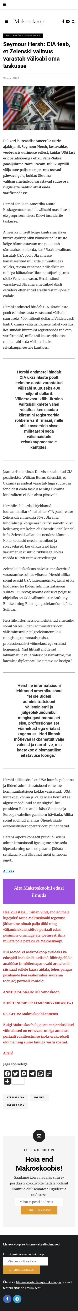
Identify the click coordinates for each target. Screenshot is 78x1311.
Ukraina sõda (15, 1105)
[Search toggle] (73, 21)
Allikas (8, 871)
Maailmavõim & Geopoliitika (23, 35)
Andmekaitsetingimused (42, 1244)
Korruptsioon (15, 1097)
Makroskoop (29, 21)
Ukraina (39, 1097)
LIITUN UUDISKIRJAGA (39, 1211)
